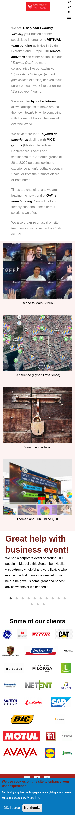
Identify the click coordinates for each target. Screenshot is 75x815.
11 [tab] (32, 604)
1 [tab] (11, 599)
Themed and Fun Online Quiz (38, 519)
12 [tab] (38, 604)
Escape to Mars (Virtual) (37, 303)
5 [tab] (35, 599)
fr (69, 12)
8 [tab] (53, 599)
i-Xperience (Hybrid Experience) (37, 375)
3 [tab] (23, 599)
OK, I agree (11, 808)
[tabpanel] (37, 561)
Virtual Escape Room (38, 447)
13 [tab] (44, 604)
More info (33, 798)
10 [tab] (65, 599)
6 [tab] (41, 599)
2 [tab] (17, 599)
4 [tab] (29, 599)
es (69, 7)
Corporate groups (45, 157)
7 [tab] (47, 599)
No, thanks (32, 808)
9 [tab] (59, 599)
